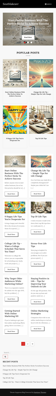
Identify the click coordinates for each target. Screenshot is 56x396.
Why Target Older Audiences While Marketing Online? (14, 281)
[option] (28, 29)
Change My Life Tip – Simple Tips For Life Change (41, 93)
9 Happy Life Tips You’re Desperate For (15, 139)
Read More (28, 37)
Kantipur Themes (40, 392)
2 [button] (28, 42)
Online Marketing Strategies (39, 312)
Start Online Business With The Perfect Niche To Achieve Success (15, 94)
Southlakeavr (11, 4)
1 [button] (24, 42)
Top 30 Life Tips (41, 138)
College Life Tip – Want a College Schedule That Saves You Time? (15, 247)
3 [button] (31, 42)
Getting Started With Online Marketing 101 (12, 313)
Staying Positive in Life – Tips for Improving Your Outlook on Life (40, 282)
